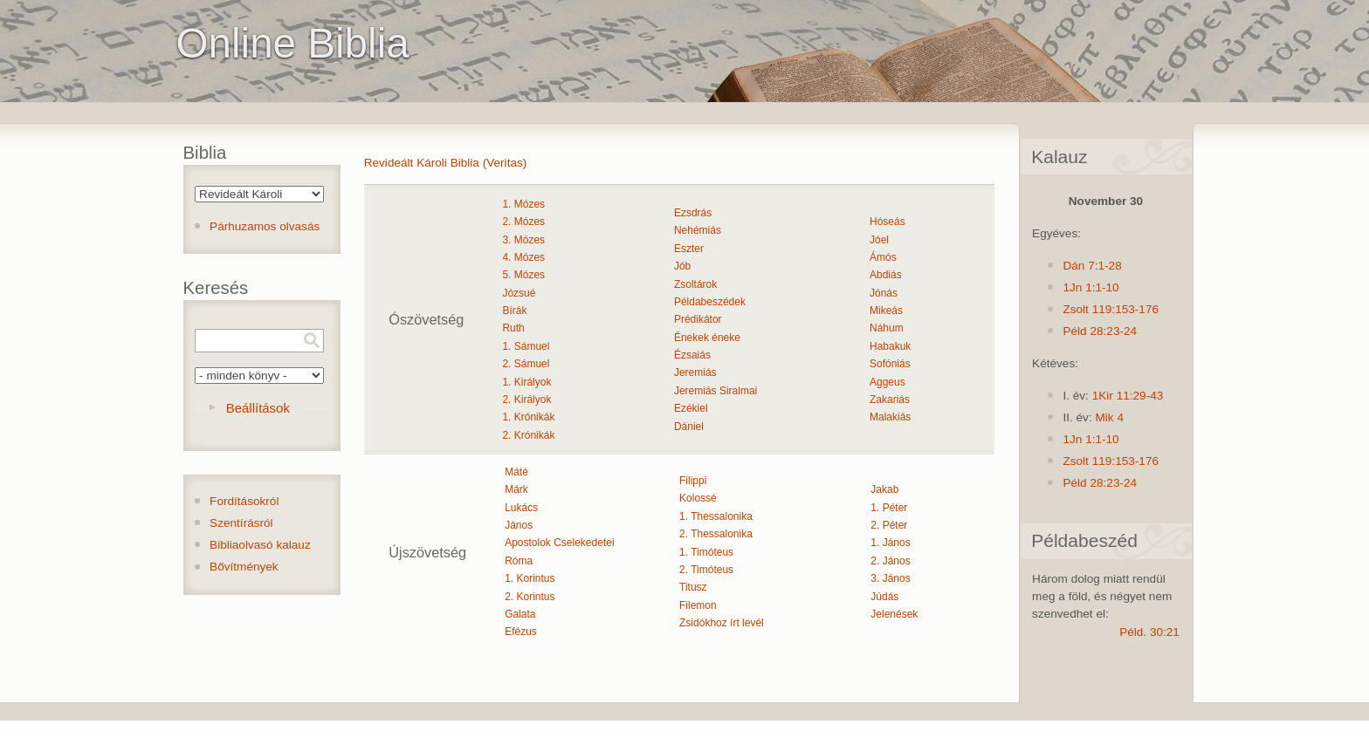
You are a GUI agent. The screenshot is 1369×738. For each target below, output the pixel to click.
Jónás (884, 293)
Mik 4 (1109, 417)
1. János (890, 542)
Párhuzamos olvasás (265, 226)
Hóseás (887, 221)
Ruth (513, 328)
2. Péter (888, 525)
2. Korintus (529, 597)
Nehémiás (697, 230)
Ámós (883, 257)
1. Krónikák (528, 417)
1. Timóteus (706, 552)
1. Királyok (526, 382)
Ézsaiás (692, 355)
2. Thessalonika (716, 534)
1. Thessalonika (716, 516)
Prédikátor (698, 319)
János (519, 525)
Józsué (518, 293)
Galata (520, 614)
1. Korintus (529, 578)
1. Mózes (523, 204)
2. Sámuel (525, 364)
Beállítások (258, 407)
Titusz (693, 587)
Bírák (514, 310)
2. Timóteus (706, 570)
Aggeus (887, 382)
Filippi (692, 481)
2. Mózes (523, 221)
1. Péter (888, 508)
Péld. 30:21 (1149, 632)
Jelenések (894, 614)
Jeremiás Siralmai (715, 391)
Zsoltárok (695, 284)
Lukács (521, 508)
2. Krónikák (528, 435)
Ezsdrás (693, 213)
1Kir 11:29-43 (1128, 395)
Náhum (887, 328)
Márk (516, 489)
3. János (890, 578)
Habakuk (890, 346)
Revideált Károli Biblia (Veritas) (445, 162)
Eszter (689, 249)
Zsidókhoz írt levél (721, 623)
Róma (519, 561)
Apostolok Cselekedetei (559, 542)
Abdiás (886, 275)
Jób (682, 266)
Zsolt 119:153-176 (1111, 309)
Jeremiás (695, 372)
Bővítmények (244, 566)
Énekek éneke (707, 337)
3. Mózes (523, 240)
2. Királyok (526, 399)
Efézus (521, 631)
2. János (890, 561)
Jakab (884, 489)
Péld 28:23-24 (1100, 331)
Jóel (879, 240)
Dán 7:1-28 (1092, 265)
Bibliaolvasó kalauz (260, 544)
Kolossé (698, 498)
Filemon (698, 605)
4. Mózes (523, 257)
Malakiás (890, 417)
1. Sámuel (525, 346)
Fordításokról (244, 501)
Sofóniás (890, 364)
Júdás (884, 597)
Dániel (689, 426)
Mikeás (886, 310)
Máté (516, 472)
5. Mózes (523, 275)
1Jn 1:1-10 (1090, 287)
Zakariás (890, 399)
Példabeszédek (710, 302)
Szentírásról (241, 523)
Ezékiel (691, 408)
